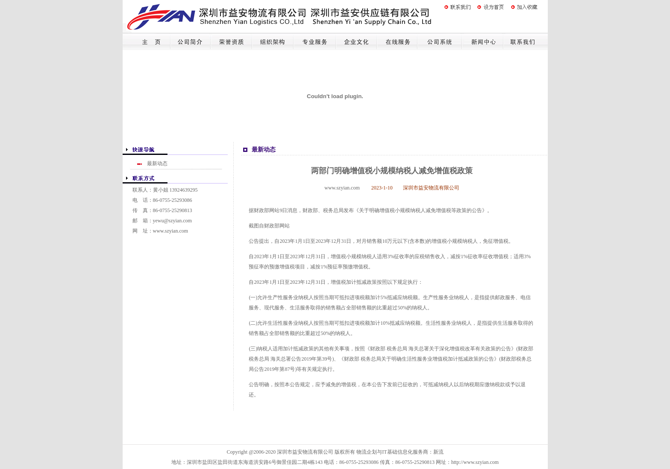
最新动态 (157, 163)
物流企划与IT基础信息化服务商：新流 (399, 452)
